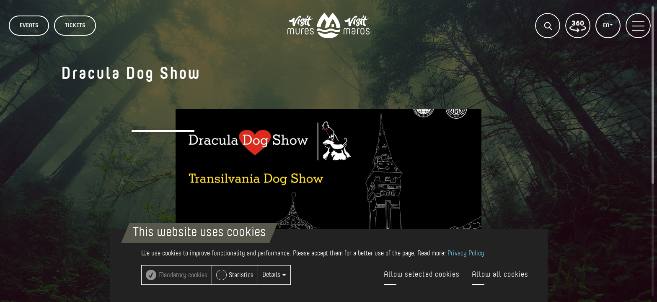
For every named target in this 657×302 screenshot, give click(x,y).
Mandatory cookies (182, 275)
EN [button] (606, 26)
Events (29, 26)
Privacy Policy (465, 253)
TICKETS (75, 26)
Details (274, 274)
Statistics (241, 275)
